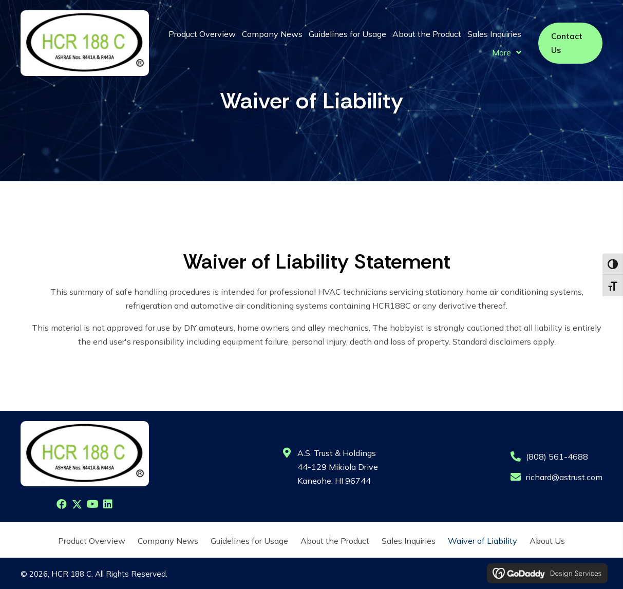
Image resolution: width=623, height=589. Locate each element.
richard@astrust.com (564, 477)
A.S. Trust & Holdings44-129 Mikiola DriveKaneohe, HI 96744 (337, 467)
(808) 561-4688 (557, 456)
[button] (61, 504)
